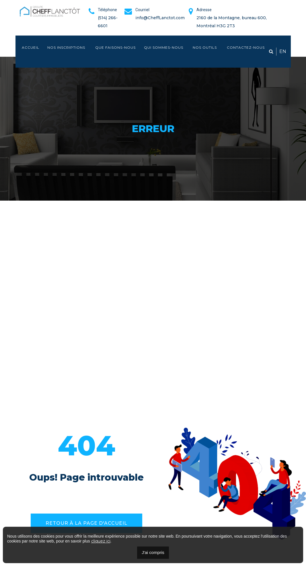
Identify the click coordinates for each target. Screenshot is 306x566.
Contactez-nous (246, 47)
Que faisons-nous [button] (115, 47)
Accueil (30, 47)
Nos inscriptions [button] (66, 47)
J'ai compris (153, 552)
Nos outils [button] (205, 47)
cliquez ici (100, 541)
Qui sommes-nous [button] (163, 47)
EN (282, 51)
